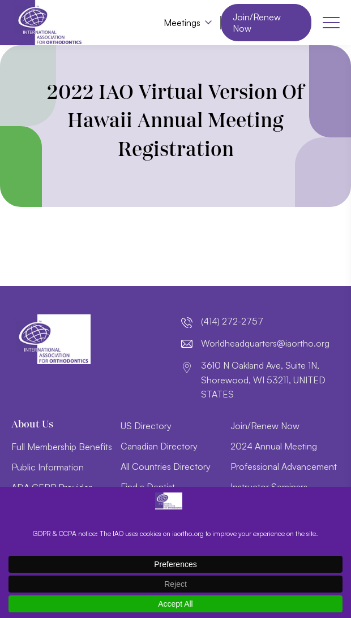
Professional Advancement (283, 466)
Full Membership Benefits (61, 446)
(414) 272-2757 (232, 321)
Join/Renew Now (257, 22)
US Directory (146, 425)
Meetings (182, 22)
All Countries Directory (166, 466)
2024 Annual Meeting (273, 446)
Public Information (47, 467)
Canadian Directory (159, 446)
